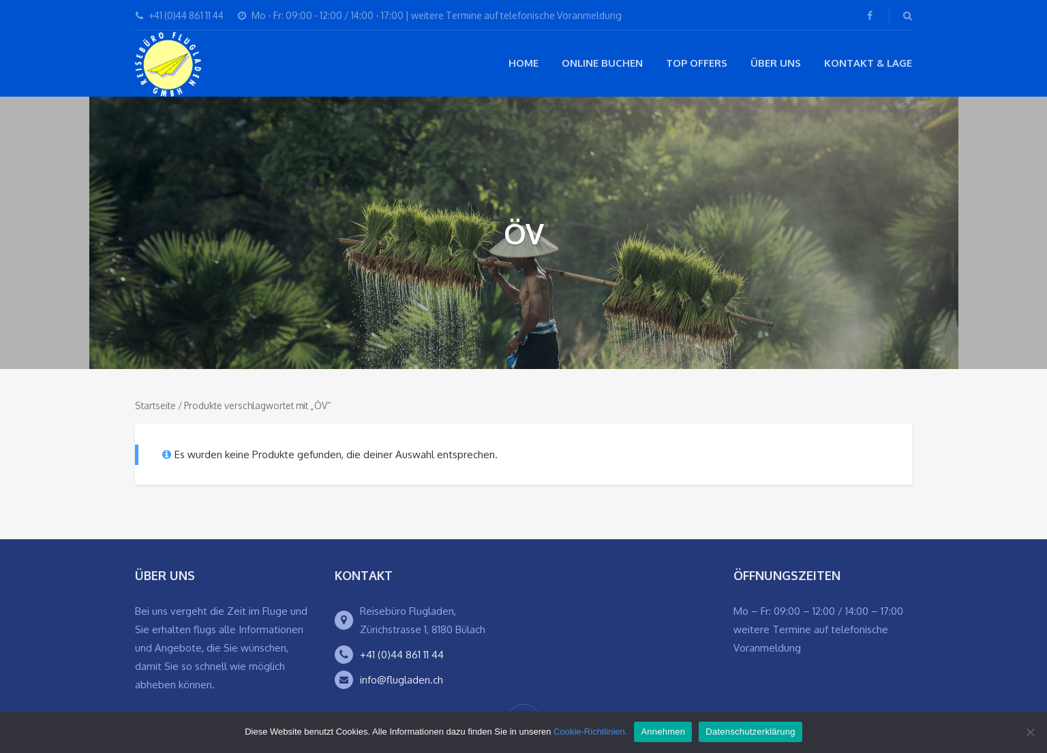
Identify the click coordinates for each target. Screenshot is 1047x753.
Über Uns (775, 63)
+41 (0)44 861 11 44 (402, 654)
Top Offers (696, 63)
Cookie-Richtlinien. (590, 731)
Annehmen (663, 731)
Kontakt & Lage (868, 63)
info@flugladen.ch (401, 679)
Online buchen (602, 63)
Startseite (155, 405)
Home (523, 63)
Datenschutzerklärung (750, 731)
